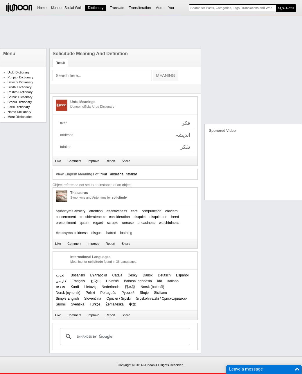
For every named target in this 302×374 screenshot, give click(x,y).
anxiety (79, 211)
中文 (132, 304)
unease (128, 223)
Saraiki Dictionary (20, 97)
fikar (103, 174)
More (159, 8)
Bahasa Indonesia (138, 281)
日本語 (130, 287)
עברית (60, 287)
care (134, 211)
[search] (124, 336)
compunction (151, 211)
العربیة (60, 275)
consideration (119, 217)
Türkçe (95, 304)
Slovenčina (92, 298)
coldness (80, 233)
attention (96, 211)
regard (98, 223)
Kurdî (75, 287)
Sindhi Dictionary (20, 87)
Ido (159, 281)
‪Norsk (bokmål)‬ (152, 287)
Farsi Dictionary (19, 107)
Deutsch (164, 275)
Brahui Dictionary (20, 102)
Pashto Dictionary (20, 92)
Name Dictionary (19, 112)
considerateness (92, 217)
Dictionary (95, 8)
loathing (126, 233)
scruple (112, 223)
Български (98, 275)
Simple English (67, 298)
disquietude (158, 217)
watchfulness (169, 223)
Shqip (144, 293)
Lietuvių (90, 287)
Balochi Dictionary (20, 82)
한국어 (95, 281)
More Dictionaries (20, 116)
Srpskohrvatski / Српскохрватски (161, 298)
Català (117, 275)
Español (182, 275)
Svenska (77, 304)
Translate (117, 8)
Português (108, 293)
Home (42, 8)
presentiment (66, 223)
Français (78, 281)
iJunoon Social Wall (66, 8)
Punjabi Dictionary (20, 77)
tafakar (131, 174)
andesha (116, 174)
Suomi (61, 304)
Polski (90, 293)
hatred (111, 233)
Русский (127, 293)
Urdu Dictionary (19, 72)
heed (175, 217)
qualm (84, 223)
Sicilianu (160, 293)
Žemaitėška (115, 304)
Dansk (147, 275)
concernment (66, 217)
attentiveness (117, 211)
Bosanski (78, 275)
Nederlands (110, 287)
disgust (97, 233)
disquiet (139, 217)
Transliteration (140, 8)
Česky (132, 275)
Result (60, 62)
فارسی (61, 281)
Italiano (173, 281)
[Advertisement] (151, 32)
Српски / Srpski (119, 298)
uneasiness (146, 223)
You (171, 8)
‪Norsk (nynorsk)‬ (68, 293)
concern (171, 211)
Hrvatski (112, 281)
